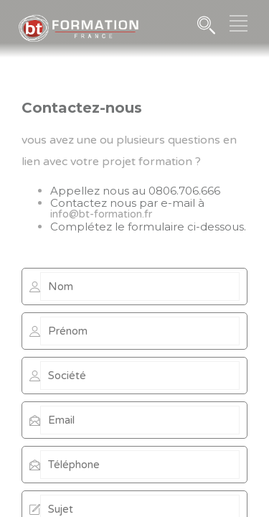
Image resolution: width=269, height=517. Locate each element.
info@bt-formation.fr (101, 214)
